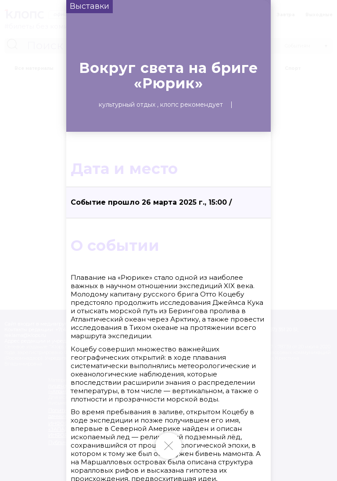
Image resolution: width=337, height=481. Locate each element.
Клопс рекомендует (191, 104)
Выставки (89, 6)
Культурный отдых (127, 104)
